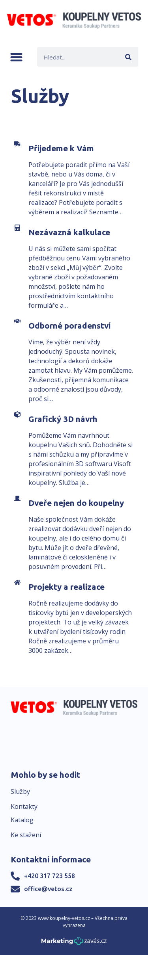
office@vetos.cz (48, 888)
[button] (16, 56)
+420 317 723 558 (49, 875)
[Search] (128, 57)
